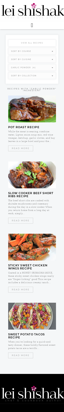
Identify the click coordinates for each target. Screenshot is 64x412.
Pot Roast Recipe (23, 127)
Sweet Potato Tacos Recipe (26, 336)
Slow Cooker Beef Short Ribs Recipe (31, 195)
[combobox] (32, 51)
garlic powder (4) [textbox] (23, 67)
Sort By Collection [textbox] (24, 76)
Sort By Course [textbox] (21, 51)
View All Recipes (32, 43)
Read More (21, 148)
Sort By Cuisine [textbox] (21, 59)
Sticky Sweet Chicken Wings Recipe (28, 267)
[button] (32, 25)
